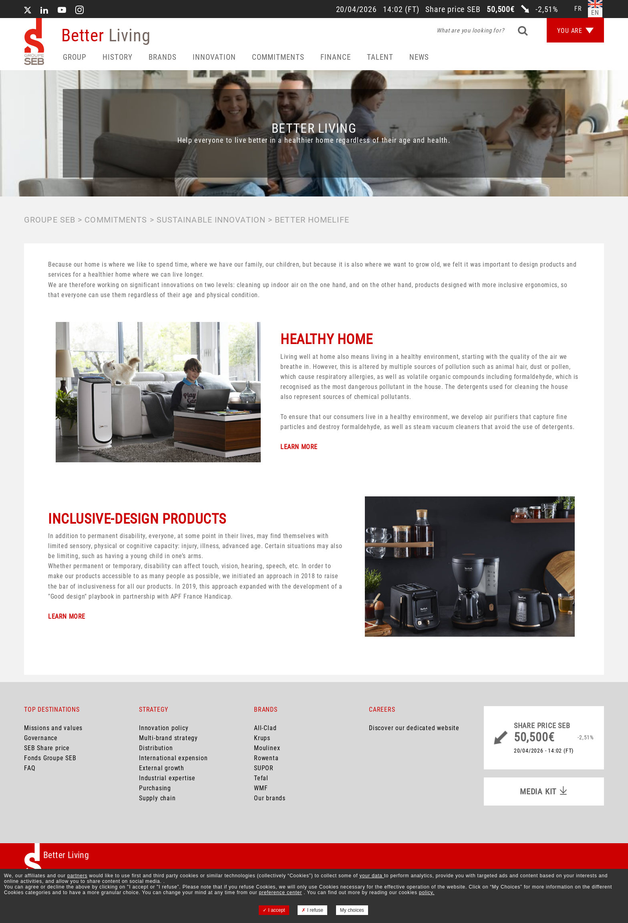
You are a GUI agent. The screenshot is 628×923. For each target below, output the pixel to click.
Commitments (278, 57)
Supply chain (157, 798)
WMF (261, 788)
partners (77, 875)
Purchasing (155, 788)
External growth (161, 768)
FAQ (29, 768)
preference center (280, 892)
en (595, 12)
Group (75, 57)
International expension (173, 758)
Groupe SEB (49, 220)
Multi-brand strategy (168, 738)
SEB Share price (47, 748)
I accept (274, 910)
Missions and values (53, 728)
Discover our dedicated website (414, 728)
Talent (380, 57)
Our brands (270, 798)
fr (578, 8)
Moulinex (267, 748)
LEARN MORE (299, 447)
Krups (262, 738)
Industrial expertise (167, 778)
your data (372, 875)
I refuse (312, 910)
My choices (352, 910)
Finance (335, 57)
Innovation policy (164, 728)
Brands (163, 57)
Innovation (214, 57)
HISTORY (118, 57)
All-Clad (265, 728)
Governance (41, 738)
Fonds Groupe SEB (50, 758)
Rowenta (266, 758)
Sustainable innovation (211, 220)
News (419, 57)
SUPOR (264, 768)
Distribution (156, 748)
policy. (427, 892)
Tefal (261, 778)
